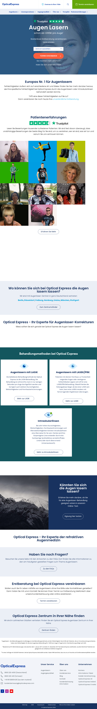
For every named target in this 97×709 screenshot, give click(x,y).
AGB (32, 705)
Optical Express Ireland (87, 682)
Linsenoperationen (28, 12)
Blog (61, 676)
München (65, 300)
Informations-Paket (85, 673)
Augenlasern (14, 12)
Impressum (40, 705)
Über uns (57, 12)
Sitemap (24, 705)
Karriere (81, 670)
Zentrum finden (48, 630)
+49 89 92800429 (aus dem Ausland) (18, 680)
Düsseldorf (29, 300)
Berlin (20, 300)
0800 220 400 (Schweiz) (13, 676)
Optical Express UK (85, 679)
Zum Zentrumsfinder (48, 307)
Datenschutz (52, 705)
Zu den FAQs (48, 568)
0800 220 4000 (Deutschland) (15, 672)
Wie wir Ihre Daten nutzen (67, 705)
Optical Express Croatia (87, 684)
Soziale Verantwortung (86, 676)
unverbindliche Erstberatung (66, 99)
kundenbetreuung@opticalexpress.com (19, 683)
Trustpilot (66, 12)
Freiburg (39, 300)
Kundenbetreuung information (66, 683)
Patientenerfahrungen (79, 12)
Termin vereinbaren (48, 601)
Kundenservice (65, 673)
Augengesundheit (44, 12)
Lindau (57, 300)
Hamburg (48, 300)
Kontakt (63, 679)
